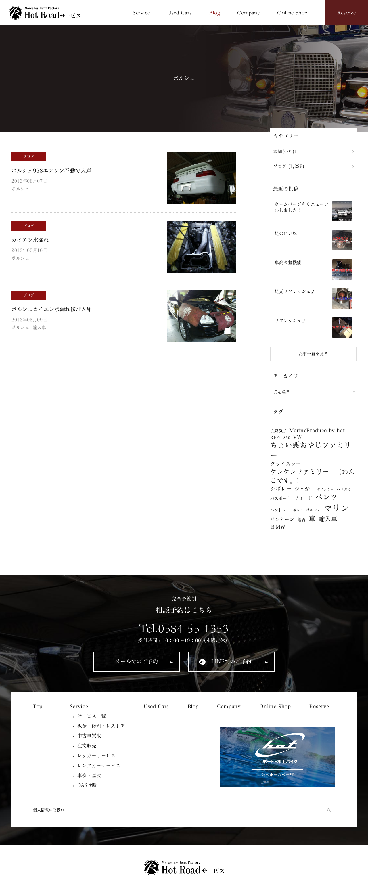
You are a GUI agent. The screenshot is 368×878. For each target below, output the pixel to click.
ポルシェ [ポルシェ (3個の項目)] (313, 510)
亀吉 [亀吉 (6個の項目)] (301, 520)
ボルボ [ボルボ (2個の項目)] (298, 510)
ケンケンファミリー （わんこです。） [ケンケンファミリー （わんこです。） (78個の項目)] (312, 476)
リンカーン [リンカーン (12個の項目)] (282, 519)
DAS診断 (87, 785)
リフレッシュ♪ (290, 320)
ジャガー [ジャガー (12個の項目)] (304, 489)
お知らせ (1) (286, 151)
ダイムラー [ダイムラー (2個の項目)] (325, 489)
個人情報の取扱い (48, 810)
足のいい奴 (286, 233)
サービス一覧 (91, 716)
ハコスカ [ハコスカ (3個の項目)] (344, 489)
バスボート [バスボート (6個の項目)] (280, 498)
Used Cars (156, 706)
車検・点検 (89, 775)
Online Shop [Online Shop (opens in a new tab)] (275, 706)
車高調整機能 (288, 262)
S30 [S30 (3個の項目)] (286, 437)
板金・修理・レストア (101, 726)
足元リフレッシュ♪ (295, 291)
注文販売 (87, 745)
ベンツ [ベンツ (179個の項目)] (326, 497)
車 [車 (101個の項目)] (312, 518)
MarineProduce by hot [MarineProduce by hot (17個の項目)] (317, 430)
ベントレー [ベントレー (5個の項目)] (280, 510)
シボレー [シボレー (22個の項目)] (281, 488)
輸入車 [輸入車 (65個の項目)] (328, 519)
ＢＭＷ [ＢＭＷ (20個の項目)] (277, 526)
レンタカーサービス (98, 765)
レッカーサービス (96, 755)
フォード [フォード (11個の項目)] (303, 498)
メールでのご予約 (136, 661)
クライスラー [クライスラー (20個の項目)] (285, 463)
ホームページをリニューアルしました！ (302, 207)
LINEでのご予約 (231, 661)
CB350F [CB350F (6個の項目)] (278, 431)
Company (229, 706)
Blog (193, 706)
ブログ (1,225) (288, 166)
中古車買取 (89, 735)
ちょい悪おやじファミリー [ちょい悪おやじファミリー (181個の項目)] (310, 450)
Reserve (319, 706)
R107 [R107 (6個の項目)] (275, 437)
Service (79, 706)
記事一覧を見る (313, 354)
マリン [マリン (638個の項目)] (336, 508)
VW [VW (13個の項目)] (297, 437)
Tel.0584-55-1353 (184, 628)
